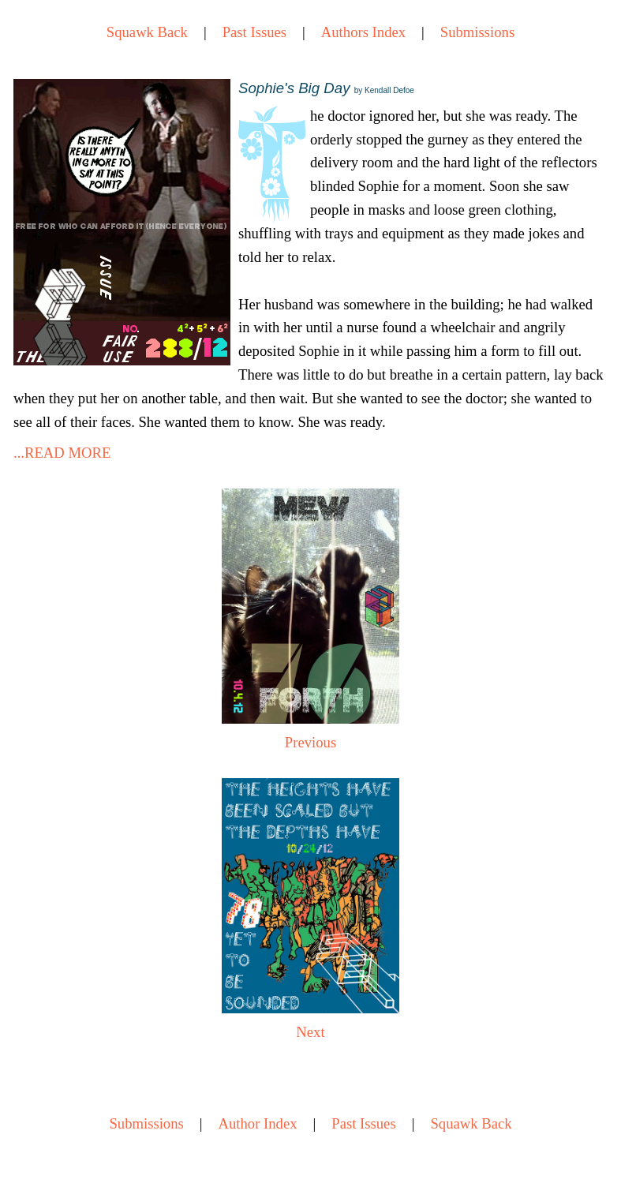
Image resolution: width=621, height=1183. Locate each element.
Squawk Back (147, 32)
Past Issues (254, 32)
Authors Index (363, 32)
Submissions (477, 32)
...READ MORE (61, 452)
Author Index (258, 1123)
